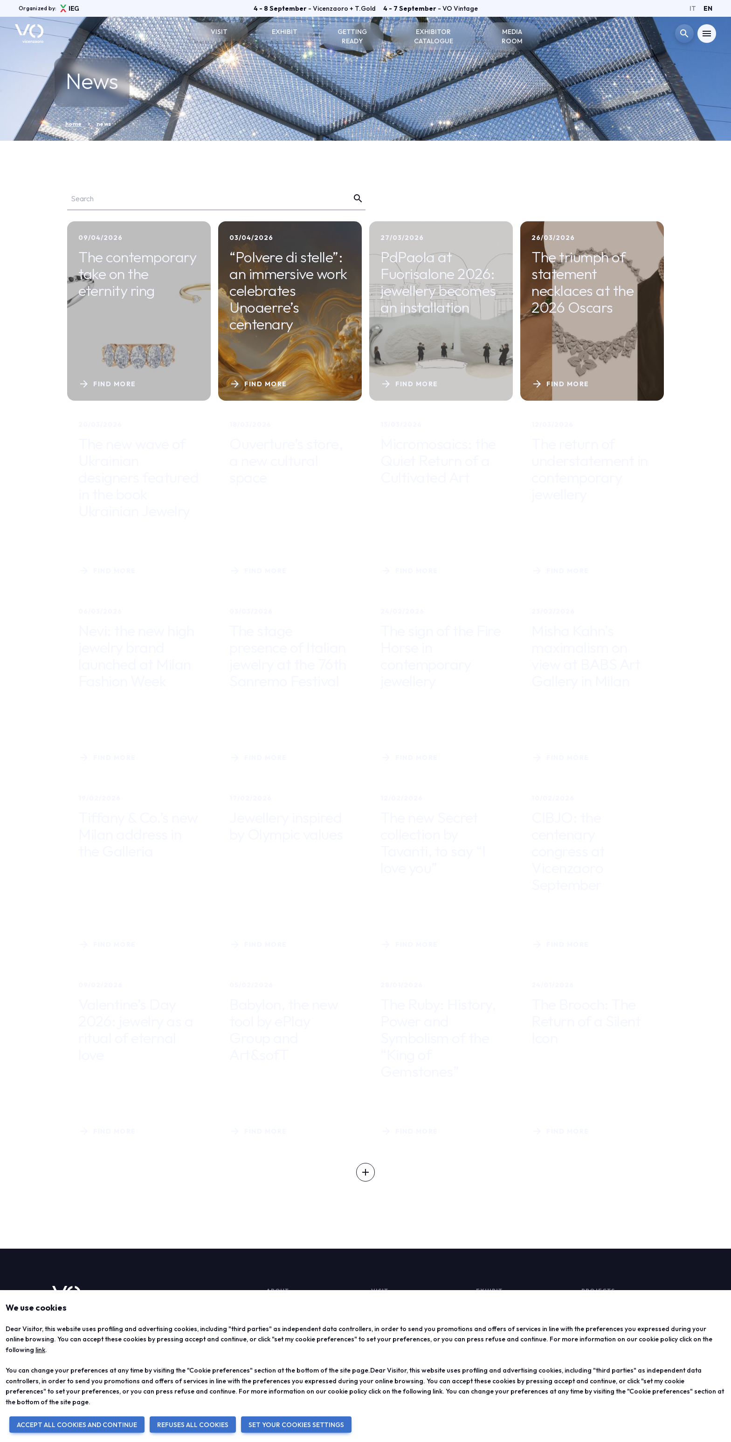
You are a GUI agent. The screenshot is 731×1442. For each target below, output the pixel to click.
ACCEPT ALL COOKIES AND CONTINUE (77, 1425)
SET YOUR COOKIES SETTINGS (296, 1425)
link (40, 1350)
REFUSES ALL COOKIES (192, 1425)
